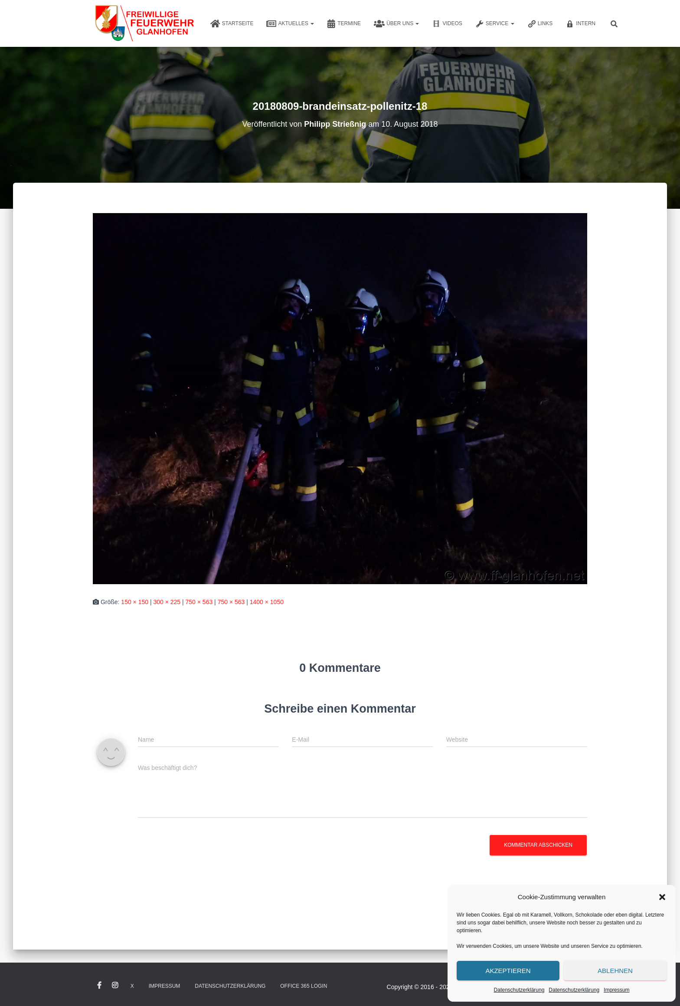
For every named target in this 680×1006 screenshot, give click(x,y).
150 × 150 (134, 601)
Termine (344, 24)
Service (494, 24)
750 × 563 (199, 601)
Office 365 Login (303, 986)
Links (540, 24)
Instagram (115, 986)
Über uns (396, 24)
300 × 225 (166, 601)
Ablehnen (615, 970)
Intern (580, 24)
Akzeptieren (507, 970)
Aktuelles (290, 24)
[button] (662, 897)
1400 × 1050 (267, 601)
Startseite (232, 24)
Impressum (616, 990)
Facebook (99, 986)
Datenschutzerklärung (519, 990)
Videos (447, 24)
